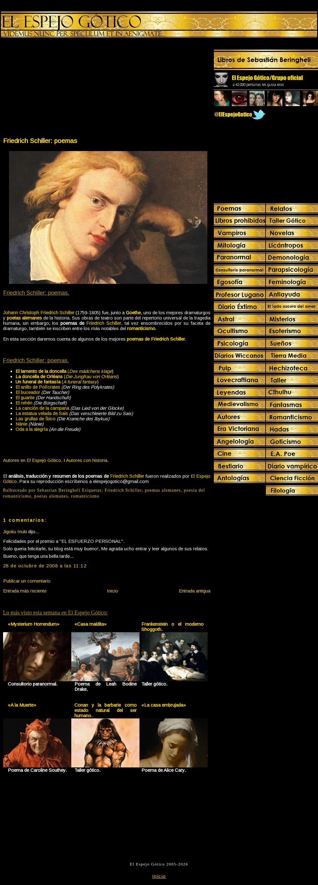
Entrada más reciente (24, 590)
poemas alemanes (163, 490)
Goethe (133, 312)
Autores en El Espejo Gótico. (32, 460)
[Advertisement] (54, 88)
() (64, 371)
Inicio (112, 590)
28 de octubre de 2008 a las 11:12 (45, 565)
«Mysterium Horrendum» (34, 624)
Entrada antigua (194, 590)
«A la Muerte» (22, 705)
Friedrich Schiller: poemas (40, 140)
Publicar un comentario (27, 580)
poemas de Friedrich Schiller (156, 339)
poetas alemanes (24, 317)
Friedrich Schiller (123, 490)
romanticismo (141, 328)
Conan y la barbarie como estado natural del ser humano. (105, 710)
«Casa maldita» (90, 624)
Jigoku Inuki (15, 531)
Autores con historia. (87, 460)
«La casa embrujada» (163, 705)
